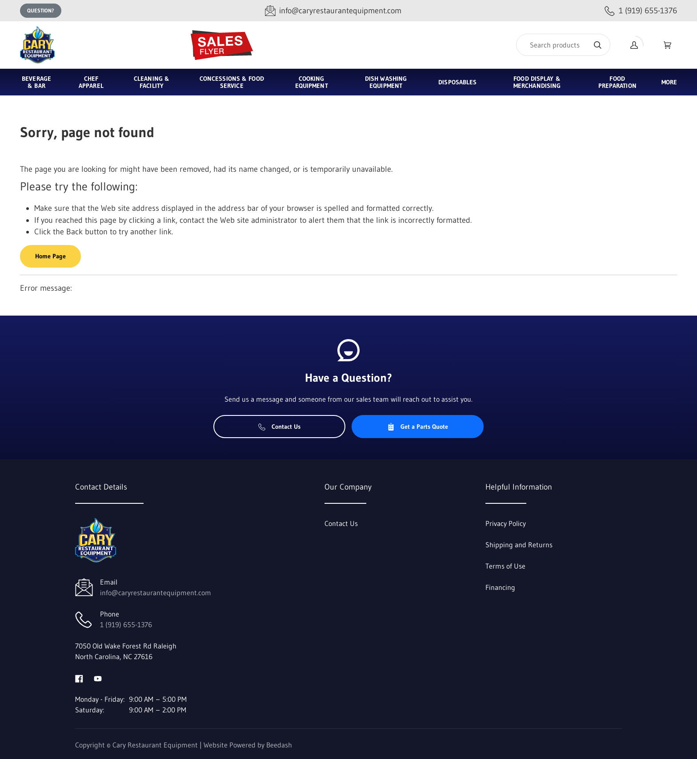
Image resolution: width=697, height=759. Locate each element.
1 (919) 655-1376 (126, 624)
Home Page (50, 256)
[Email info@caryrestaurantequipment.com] (333, 11)
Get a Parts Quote (417, 427)
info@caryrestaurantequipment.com (155, 592)
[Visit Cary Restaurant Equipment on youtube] (98, 677)
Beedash (279, 744)
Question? (40, 10)
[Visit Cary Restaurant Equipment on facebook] (79, 677)
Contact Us (279, 427)
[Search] (563, 45)
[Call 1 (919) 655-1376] (641, 11)
